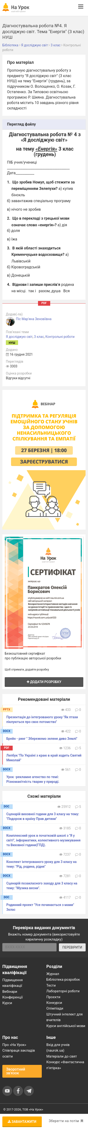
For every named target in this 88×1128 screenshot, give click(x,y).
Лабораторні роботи (63, 991)
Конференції (12, 997)
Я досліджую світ (19, 337)
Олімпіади (54, 1008)
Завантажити (22, 1122)
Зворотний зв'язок (15, 1071)
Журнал (52, 974)
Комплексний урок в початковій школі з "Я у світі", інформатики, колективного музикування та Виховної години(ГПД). (43, 840)
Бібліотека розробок (63, 979)
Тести (51, 985)
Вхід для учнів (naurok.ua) (58, 1048)
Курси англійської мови (65, 1026)
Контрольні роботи (59, 337)
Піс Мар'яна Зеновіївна (33, 319)
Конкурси (54, 1003)
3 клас (39, 337)
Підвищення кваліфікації (12, 983)
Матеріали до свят (61, 1056)
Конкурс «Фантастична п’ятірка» (65, 1065)
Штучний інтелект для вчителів (64, 1017)
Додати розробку (44, 682)
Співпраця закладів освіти (18, 1053)
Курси (7, 1003)
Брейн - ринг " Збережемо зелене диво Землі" (41, 738)
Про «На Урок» (14, 1045)
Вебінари (9, 991)
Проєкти (53, 997)
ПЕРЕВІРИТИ (72, 947)
